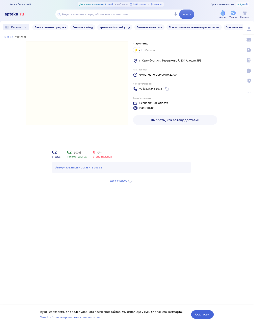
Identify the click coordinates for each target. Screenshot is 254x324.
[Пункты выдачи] (248, 81)
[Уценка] (233, 15)
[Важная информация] (248, 70)
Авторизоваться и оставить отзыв (78, 167)
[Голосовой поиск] (175, 14)
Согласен (202, 314)
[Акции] (222, 15)
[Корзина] (244, 15)
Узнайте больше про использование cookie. (70, 317)
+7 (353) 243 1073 (150, 88)
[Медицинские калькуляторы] (248, 60)
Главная (8, 36)
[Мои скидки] (248, 40)
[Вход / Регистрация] (248, 29)
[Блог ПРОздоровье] (248, 50)
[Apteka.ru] (17, 14)
